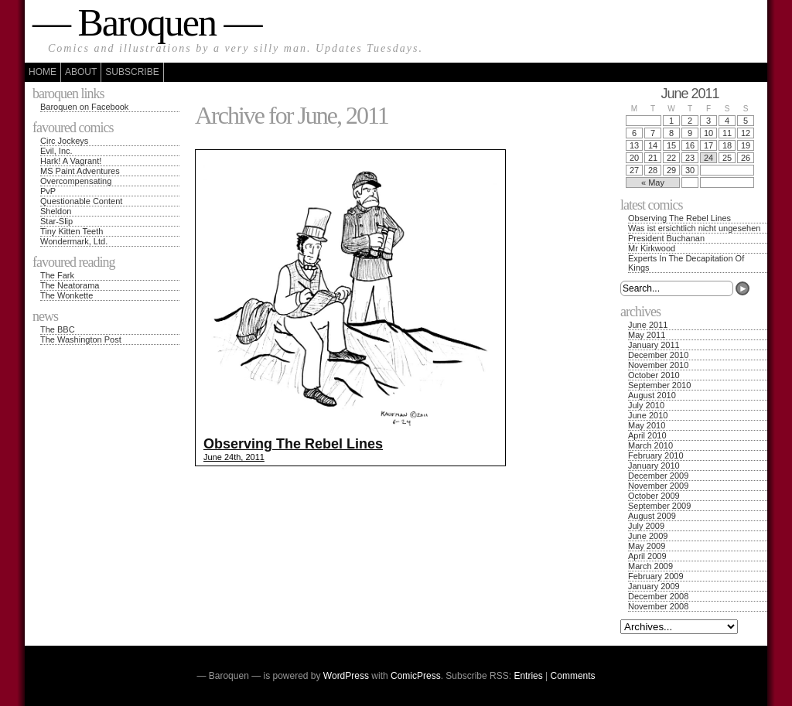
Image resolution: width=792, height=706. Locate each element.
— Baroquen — (146, 22)
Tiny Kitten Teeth (71, 231)
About (81, 72)
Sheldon (55, 211)
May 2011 (646, 334)
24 (708, 157)
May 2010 (646, 425)
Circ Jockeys (64, 140)
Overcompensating (75, 181)
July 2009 (646, 525)
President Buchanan (666, 238)
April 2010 (647, 435)
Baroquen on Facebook (84, 106)
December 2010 (658, 355)
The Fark (57, 275)
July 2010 (646, 405)
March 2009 (650, 566)
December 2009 (658, 475)
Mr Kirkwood (651, 248)
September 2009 (659, 505)
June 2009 (647, 536)
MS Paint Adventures (80, 171)
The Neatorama (69, 285)
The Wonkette (66, 295)
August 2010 (652, 395)
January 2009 (654, 586)
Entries (528, 675)
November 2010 (658, 365)
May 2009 (646, 546)
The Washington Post (80, 339)
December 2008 (658, 596)
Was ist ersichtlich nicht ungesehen (694, 228)
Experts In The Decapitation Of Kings (686, 263)
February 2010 (656, 455)
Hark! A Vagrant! (70, 160)
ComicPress (416, 675)
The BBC (57, 329)
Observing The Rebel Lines (679, 218)
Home (42, 72)
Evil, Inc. (56, 150)
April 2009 (647, 556)
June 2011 (647, 324)
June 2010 (647, 415)
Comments (573, 675)
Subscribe (132, 72)
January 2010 (654, 465)
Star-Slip (56, 221)
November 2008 (658, 606)
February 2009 (656, 576)
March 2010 (650, 445)
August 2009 (652, 515)
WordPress (346, 675)
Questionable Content (81, 201)
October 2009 (654, 495)
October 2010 (654, 375)
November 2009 (658, 485)
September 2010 (659, 385)
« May (652, 182)
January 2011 (654, 345)
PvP (48, 191)
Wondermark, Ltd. (74, 241)
